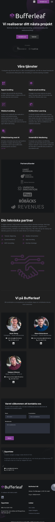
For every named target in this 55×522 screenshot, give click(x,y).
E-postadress (32, 413)
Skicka (9, 438)
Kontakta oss (43, 1)
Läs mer (3, 148)
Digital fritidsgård (33, 510)
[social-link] (2, 497)
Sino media (32, 507)
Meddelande (8, 421)
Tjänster (34, 37)
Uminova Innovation (34, 513)
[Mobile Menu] (52, 1)
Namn (6, 413)
